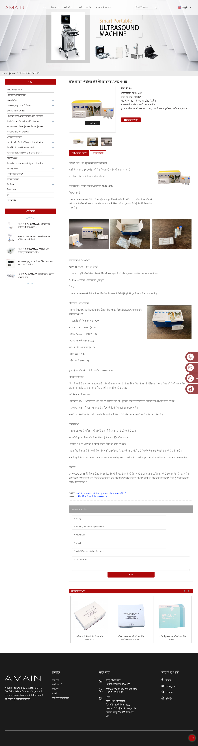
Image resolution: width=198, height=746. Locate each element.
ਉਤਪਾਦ (55, 7)
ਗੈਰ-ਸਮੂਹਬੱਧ (11, 200)
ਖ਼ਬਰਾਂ (80, 7)
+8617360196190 (114, 692)
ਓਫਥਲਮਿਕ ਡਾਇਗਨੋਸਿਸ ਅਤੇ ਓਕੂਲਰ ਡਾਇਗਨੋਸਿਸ (25, 163)
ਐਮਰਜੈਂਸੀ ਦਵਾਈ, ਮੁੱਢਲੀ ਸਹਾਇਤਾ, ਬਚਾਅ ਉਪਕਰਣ (25, 116)
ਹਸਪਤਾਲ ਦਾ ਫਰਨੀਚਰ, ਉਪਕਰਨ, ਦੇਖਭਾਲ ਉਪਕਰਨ (25, 127)
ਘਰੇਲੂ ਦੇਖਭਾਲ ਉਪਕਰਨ (15, 174)
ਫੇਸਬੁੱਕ (168, 680)
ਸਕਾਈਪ (169, 692)
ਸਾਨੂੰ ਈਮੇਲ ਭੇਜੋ (132, 120)
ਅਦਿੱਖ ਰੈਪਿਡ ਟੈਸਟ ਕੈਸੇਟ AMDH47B (91, 496)
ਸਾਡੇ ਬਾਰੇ (68, 7)
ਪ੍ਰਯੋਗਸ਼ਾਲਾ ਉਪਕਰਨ (14, 137)
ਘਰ (45, 7)
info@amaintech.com (118, 684)
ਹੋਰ (8, 195)
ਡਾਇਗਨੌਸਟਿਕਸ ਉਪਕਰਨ (16, 111)
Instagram (171, 686)
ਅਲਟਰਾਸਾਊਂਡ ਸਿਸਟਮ (15, 90)
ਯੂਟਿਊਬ (169, 698)
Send (131, 574)
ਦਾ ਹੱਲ (88, 7)
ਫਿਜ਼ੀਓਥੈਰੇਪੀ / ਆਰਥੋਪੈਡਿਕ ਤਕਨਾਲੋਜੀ (20, 148)
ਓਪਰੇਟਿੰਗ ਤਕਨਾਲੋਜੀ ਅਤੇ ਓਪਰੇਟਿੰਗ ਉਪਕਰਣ (23, 121)
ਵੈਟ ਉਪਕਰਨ (11, 184)
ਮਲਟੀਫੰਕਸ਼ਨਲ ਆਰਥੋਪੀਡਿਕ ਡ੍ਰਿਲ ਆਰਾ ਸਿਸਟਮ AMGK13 (101, 493)
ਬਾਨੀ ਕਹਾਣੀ (57, 684)
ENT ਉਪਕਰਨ (12, 158)
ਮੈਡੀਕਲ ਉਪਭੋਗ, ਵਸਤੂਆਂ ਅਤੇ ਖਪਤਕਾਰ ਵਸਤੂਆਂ (24, 153)
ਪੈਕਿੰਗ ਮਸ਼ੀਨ (11, 190)
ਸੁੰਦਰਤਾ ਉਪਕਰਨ (13, 179)
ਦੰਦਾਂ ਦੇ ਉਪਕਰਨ (13, 169)
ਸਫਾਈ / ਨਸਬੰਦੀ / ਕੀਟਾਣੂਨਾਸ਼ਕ (18, 132)
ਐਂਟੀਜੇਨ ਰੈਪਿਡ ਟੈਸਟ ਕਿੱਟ (29, 73)
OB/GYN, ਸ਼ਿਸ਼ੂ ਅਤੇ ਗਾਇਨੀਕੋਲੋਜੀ (19, 105)
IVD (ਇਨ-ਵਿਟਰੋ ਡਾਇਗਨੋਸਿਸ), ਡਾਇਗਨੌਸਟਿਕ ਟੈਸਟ (25, 142)
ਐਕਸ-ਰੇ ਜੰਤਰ (12, 100)
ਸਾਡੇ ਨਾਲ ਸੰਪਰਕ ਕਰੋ (103, 7)
